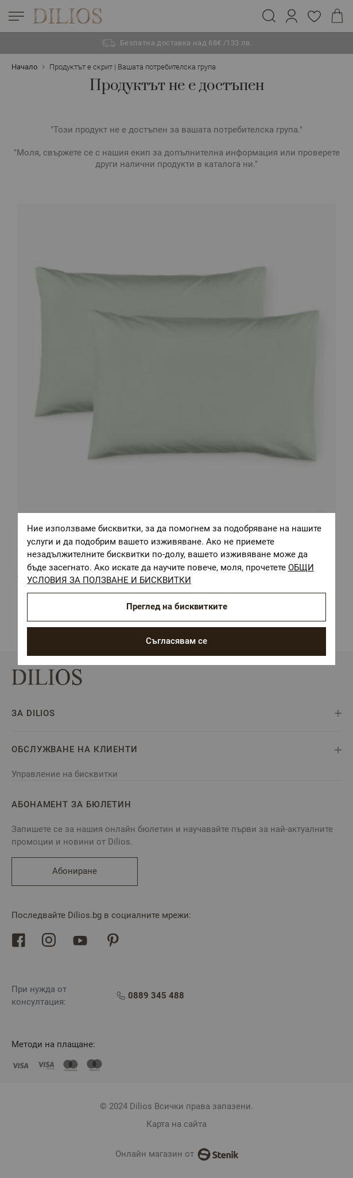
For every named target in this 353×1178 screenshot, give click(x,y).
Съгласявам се (176, 641)
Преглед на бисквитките (176, 606)
